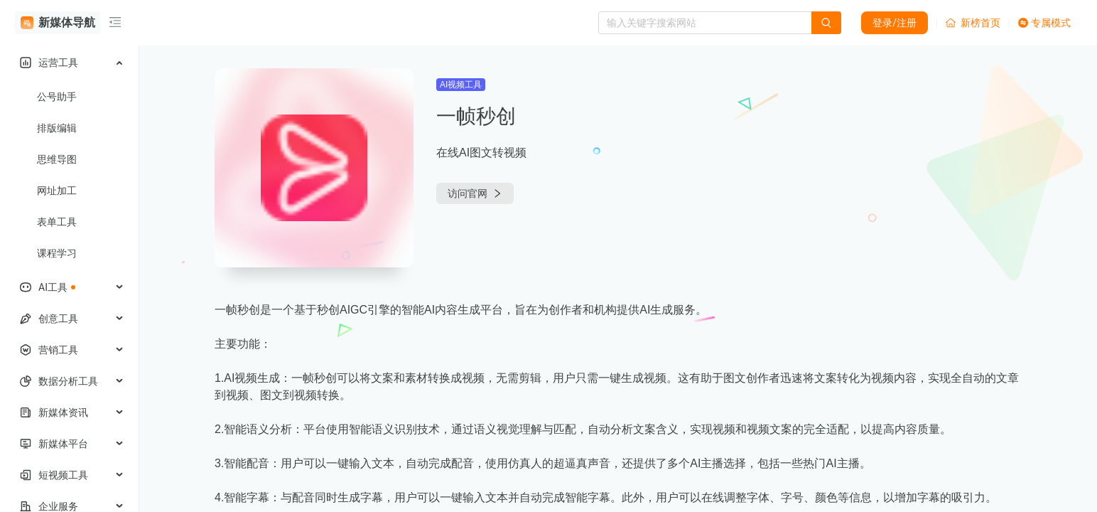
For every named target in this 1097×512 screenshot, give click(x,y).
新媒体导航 (58, 22)
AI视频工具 (461, 85)
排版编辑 (57, 128)
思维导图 (57, 159)
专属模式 (1044, 22)
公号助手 (57, 96)
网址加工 (57, 190)
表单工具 (57, 222)
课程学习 (57, 253)
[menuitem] (69, 62)
